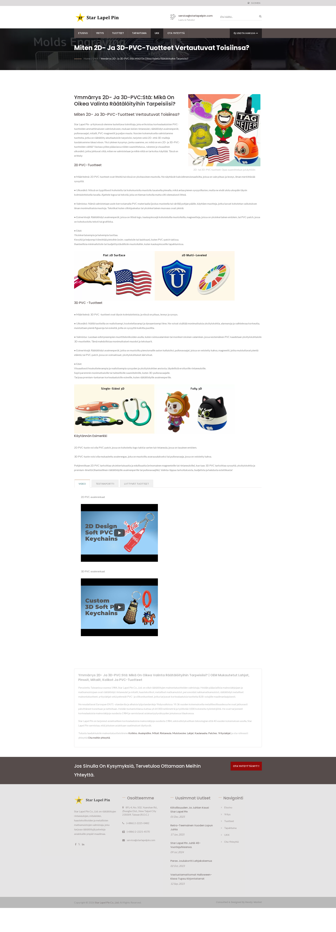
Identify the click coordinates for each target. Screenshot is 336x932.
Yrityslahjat (224, 733)
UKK (157, 33)
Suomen (255, 3)
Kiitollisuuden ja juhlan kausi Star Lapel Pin (189, 809)
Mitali (155, 733)
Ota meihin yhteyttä (99, 737)
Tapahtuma (139, 33)
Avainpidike (144, 733)
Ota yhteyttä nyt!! (246, 766)
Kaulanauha (201, 733)
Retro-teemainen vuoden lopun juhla (191, 827)
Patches (212, 733)
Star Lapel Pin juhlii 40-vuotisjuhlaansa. (185, 845)
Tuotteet (118, 33)
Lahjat (190, 733)
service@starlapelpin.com (195, 16)
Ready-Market (253, 902)
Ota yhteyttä (176, 33)
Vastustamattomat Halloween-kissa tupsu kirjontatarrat (191, 877)
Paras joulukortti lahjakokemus (191, 861)
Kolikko (132, 733)
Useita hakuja (246, 33)
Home (87, 58)
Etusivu (83, 33)
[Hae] (259, 16)
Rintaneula (165, 733)
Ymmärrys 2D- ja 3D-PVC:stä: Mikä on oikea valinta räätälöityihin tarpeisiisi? (144, 58)
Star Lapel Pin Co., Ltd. (107, 902)
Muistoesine (179, 733)
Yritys (100, 33)
